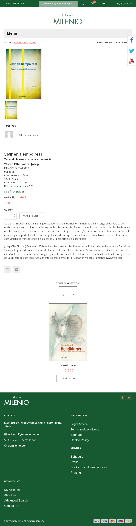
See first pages (14, 191)
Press (74, 462)
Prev (63, 294)
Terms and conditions (85, 429)
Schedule (77, 456)
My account (124, 3)
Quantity (8, 209)
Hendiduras (69, 365)
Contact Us (11, 506)
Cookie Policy (80, 440)
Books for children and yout (89, 467)
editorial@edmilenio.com (24, 434)
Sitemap (76, 434)
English (107, 3)
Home (7, 42)
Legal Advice (79, 424)
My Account (12, 490)
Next (73, 294)
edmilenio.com (17, 445)
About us (10, 495)
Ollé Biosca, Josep (28, 135)
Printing (76, 472)
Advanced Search (16, 500)
